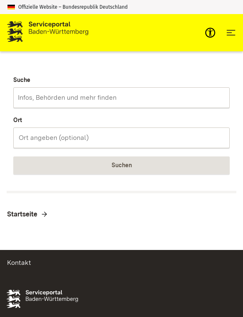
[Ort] (121, 138)
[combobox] (121, 97)
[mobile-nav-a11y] (210, 32)
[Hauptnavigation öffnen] (231, 32)
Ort (17, 120)
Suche (21, 80)
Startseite (22, 214)
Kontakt (19, 263)
